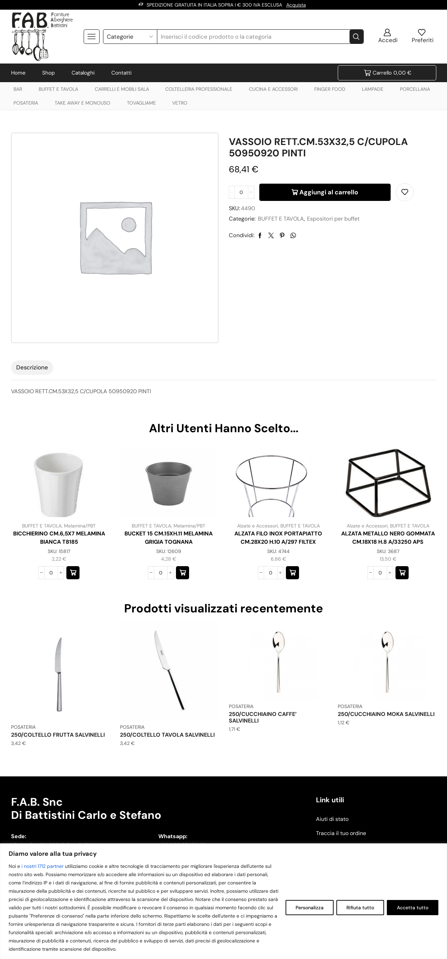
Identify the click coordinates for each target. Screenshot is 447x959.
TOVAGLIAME (141, 103)
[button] (73, 572)
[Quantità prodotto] (241, 192)
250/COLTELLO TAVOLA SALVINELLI (167, 734)
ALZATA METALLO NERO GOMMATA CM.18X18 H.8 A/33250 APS (388, 537)
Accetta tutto (412, 907)
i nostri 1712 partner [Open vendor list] (42, 866)
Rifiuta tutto (360, 907)
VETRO (179, 103)
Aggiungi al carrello (328, 192)
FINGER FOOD (329, 89)
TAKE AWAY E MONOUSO (82, 103)
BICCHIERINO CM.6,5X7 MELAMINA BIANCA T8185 (59, 537)
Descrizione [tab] (32, 367)
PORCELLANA (415, 89)
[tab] (32, 367)
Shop (48, 72)
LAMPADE (372, 89)
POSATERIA (25, 103)
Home (18, 72)
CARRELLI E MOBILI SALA (122, 89)
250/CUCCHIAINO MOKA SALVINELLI (386, 714)
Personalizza (310, 907)
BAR (17, 89)
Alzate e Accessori (257, 526)
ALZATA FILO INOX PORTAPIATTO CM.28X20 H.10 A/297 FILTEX (278, 537)
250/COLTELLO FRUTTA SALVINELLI (58, 734)
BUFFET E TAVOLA (58, 89)
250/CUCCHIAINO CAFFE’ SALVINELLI (263, 717)
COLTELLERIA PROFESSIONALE (198, 89)
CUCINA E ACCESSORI (273, 89)
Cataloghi (83, 72)
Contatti (121, 72)
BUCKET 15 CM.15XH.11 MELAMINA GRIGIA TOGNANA (168, 537)
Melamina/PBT (80, 526)
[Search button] (356, 36)
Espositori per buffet (333, 218)
